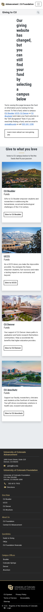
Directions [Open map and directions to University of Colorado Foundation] (9, 487)
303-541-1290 (28, 124)
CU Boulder (9, 113)
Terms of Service (10, 598)
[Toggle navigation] (38, 4)
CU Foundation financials (12, 545)
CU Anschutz (8, 510)
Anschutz (6, 570)
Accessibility (25, 598)
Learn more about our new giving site (20, 133)
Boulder (6, 559)
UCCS (17, 113)
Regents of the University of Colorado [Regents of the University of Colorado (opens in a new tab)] (23, 606)
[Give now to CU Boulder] (21, 192)
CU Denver (24, 113)
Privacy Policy (21, 594)
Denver (5, 566)
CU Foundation (8, 521)
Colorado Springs (9, 563)
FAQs (5, 542)
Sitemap (7, 602)
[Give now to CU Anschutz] (21, 391)
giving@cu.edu (10, 124)
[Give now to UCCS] (21, 259)
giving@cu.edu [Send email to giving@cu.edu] (12, 466)
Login (7, 608)
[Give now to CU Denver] (21, 325)
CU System (8, 594)
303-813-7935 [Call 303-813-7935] (14, 484)
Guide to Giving (8, 538)
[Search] (38, 12)
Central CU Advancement (12, 525)
